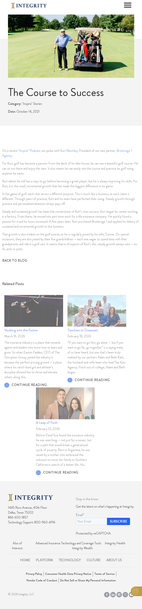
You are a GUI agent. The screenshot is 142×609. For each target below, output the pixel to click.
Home (25, 560)
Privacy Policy (34, 574)
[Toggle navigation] (127, 5)
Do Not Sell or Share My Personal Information (88, 580)
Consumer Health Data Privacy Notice (68, 574)
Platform (44, 560)
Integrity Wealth (82, 548)
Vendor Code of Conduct (41, 580)
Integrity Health (115, 543)
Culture (93, 560)
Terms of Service (104, 574)
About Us (114, 560)
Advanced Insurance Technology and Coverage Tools (68, 543)
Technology (70, 560)
